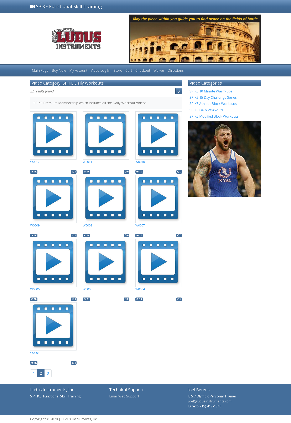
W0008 (87, 225)
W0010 (140, 162)
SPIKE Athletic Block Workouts (213, 103)
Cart (128, 70)
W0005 (87, 289)
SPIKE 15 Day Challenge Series (213, 97)
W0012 (35, 162)
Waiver (159, 70)
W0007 (140, 225)
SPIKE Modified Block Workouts (214, 116)
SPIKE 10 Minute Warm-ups (210, 91)
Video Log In (100, 70)
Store (118, 70)
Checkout (142, 70)
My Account (78, 70)
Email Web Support (124, 396)
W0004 (140, 289)
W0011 (87, 162)
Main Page (40, 70)
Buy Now (59, 70)
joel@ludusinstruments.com (210, 401)
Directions (176, 70)
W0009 (35, 225)
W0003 (35, 353)
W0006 (35, 289)
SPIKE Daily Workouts (206, 110)
